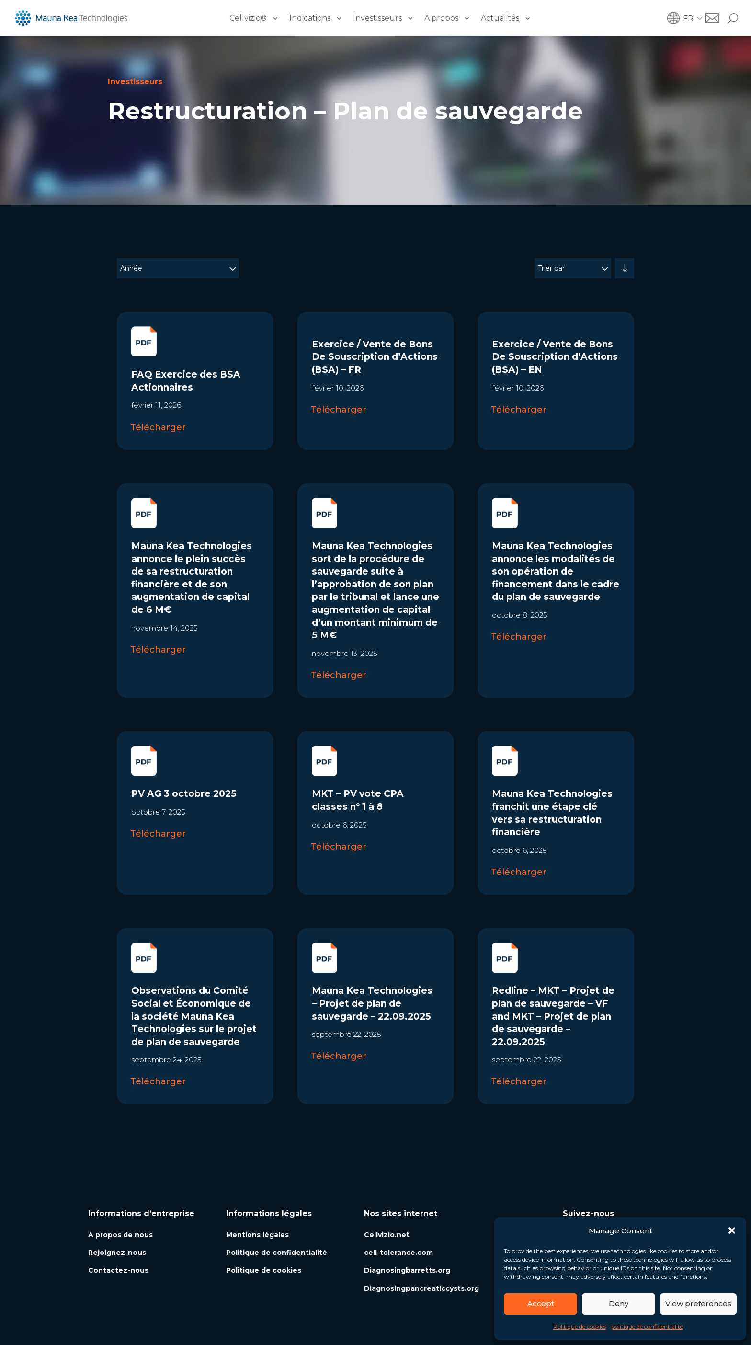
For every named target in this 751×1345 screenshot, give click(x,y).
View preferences (698, 1303)
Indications (309, 18)
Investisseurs (377, 18)
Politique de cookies (579, 1326)
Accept (540, 1303)
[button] (732, 1230)
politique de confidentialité (647, 1326)
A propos (441, 18)
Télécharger (158, 427)
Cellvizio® (248, 18)
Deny (618, 1303)
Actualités (500, 18)
